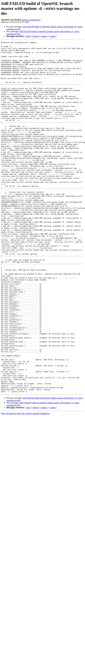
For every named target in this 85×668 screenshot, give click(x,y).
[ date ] (28, 36)
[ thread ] (35, 36)
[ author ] (53, 36)
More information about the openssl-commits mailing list (25, 467)
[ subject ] (44, 36)
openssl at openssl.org (31, 20)
